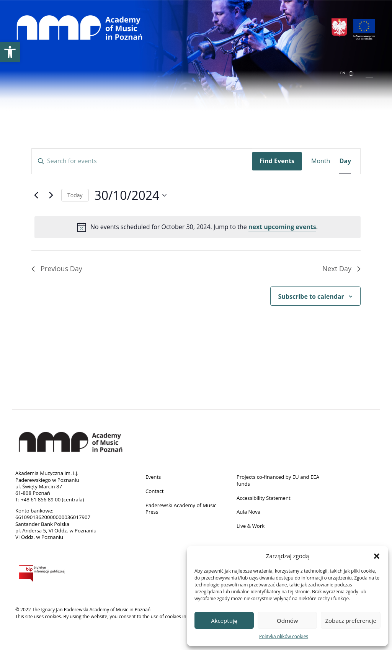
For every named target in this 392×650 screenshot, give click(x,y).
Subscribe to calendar (311, 296)
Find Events (277, 161)
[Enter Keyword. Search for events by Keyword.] (142, 161)
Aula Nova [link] (248, 511)
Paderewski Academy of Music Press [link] (180, 509)
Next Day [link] (341, 268)
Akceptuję (224, 620)
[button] (377, 556)
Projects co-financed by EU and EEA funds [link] (278, 480)
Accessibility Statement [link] (264, 497)
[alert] (197, 227)
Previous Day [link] (56, 268)
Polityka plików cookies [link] (283, 636)
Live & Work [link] (251, 525)
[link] (10, 52)
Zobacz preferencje (350, 620)
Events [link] (153, 476)
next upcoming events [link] (282, 227)
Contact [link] (154, 491)
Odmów (287, 620)
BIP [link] (58, 575)
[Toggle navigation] (369, 73)
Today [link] (75, 195)
